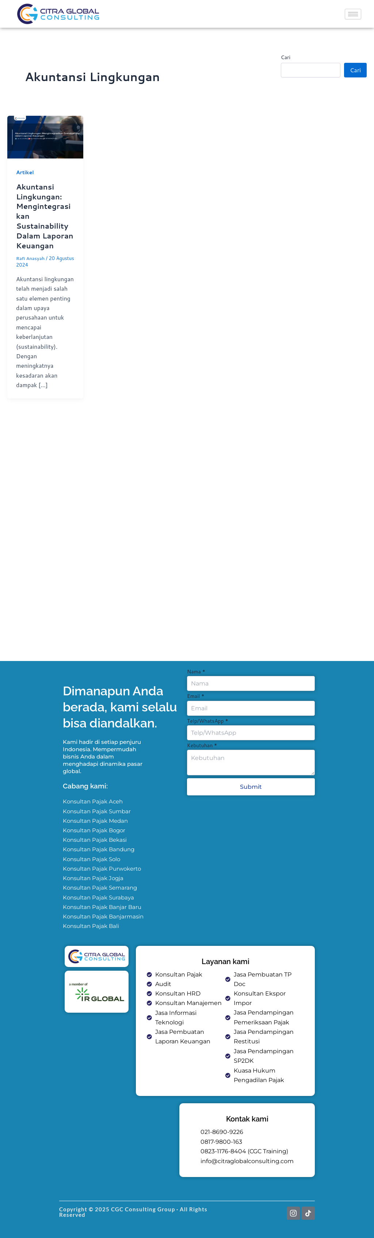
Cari (285, 57)
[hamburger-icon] (353, 14)
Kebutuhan (202, 744)
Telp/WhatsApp (207, 719)
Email (195, 695)
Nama (196, 670)
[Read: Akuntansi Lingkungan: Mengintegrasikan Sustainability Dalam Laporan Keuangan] (45, 136)
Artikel (25, 172)
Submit (251, 786)
